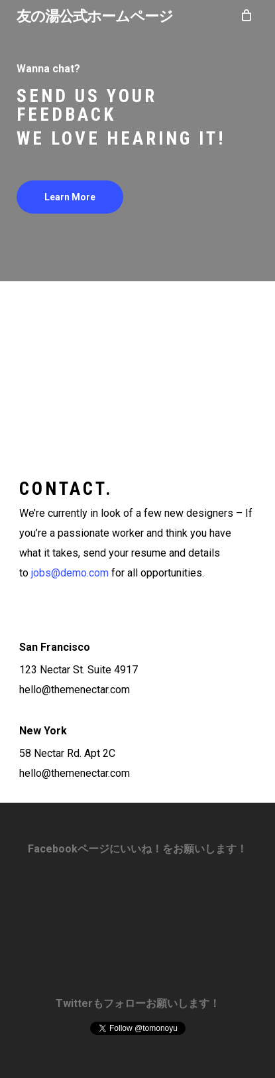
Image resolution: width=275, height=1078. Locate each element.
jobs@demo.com (70, 573)
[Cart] (245, 15)
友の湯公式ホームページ (95, 15)
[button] (70, 197)
